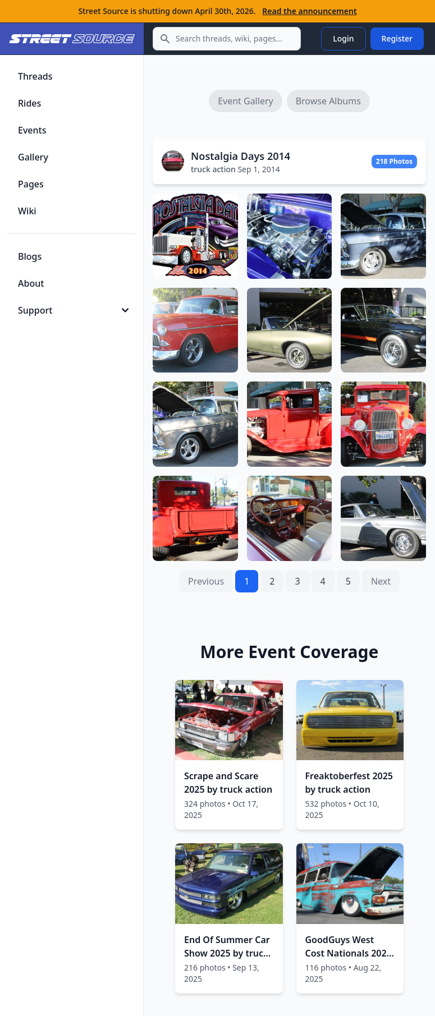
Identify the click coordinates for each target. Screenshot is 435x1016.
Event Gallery (245, 101)
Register (397, 38)
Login (343, 38)
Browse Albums (328, 101)
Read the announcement (309, 11)
